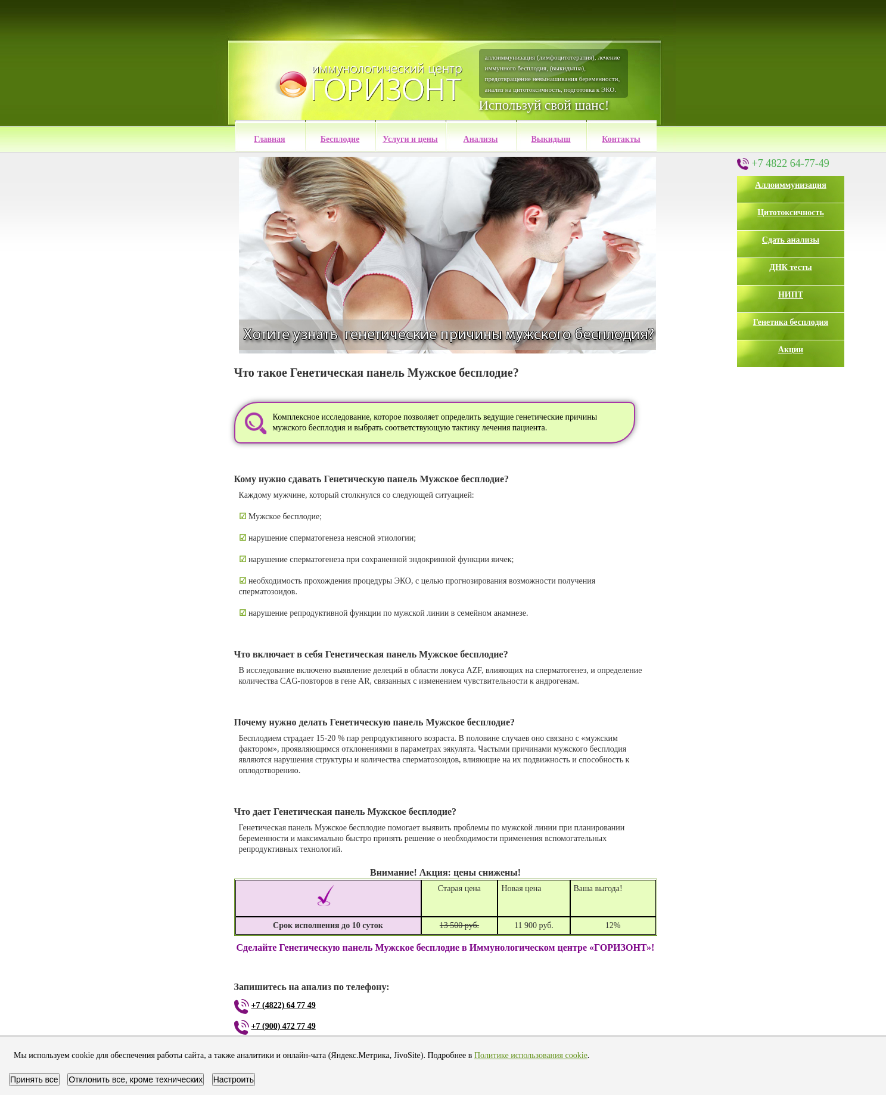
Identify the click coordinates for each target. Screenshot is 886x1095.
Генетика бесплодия (790, 322)
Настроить (233, 1079)
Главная (269, 139)
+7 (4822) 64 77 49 (283, 1005)
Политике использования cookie (530, 1055)
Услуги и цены (410, 139)
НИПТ (790, 294)
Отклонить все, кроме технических (136, 1079)
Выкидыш (550, 139)
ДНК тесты (790, 267)
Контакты (621, 139)
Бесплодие (340, 139)
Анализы (481, 139)
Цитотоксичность (790, 212)
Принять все (34, 1079)
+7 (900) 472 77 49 (283, 1026)
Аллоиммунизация (790, 185)
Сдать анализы (790, 239)
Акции (790, 349)
